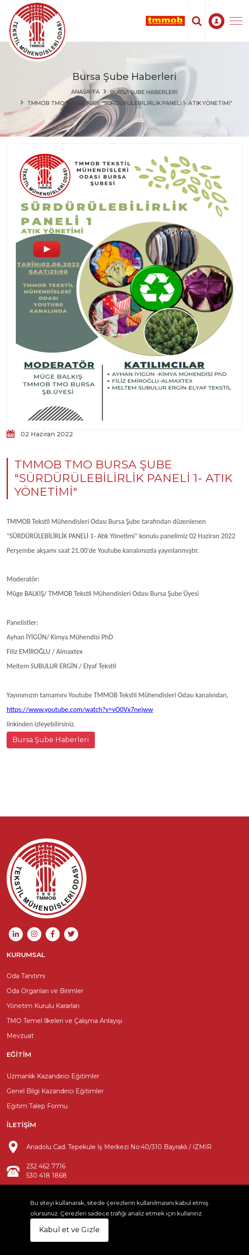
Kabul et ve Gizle (69, 1230)
